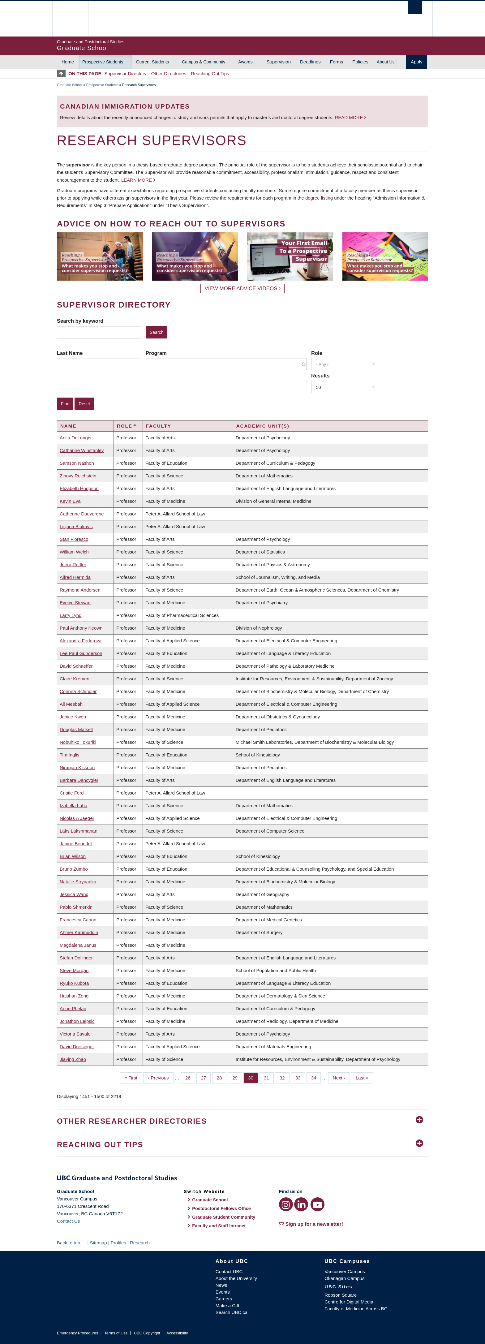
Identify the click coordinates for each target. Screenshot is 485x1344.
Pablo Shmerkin (76, 907)
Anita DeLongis (75, 437)
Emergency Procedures (77, 1333)
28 (222, 1077)
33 (300, 1077)
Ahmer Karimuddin (79, 932)
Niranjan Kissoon (77, 767)
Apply (417, 61)
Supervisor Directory (126, 73)
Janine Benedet (76, 843)
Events (223, 1291)
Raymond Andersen (80, 589)
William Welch (74, 551)
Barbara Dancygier (79, 780)
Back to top (71, 1242)
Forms (336, 61)
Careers (224, 1298)
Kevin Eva (70, 501)
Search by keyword (80, 321)
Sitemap (98, 1242)
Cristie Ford (72, 792)
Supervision (279, 61)
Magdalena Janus (78, 945)
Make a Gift (227, 1305)
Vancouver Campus (344, 1271)
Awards (245, 61)
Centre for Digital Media (348, 1301)
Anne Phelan (73, 1008)
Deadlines (310, 61)
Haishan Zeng (74, 995)
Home (68, 61)
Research (140, 1242)
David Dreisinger (77, 1046)
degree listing (319, 197)
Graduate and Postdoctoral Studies (242, 1179)
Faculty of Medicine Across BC (355, 1308)
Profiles (118, 1242)
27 (206, 1077)
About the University (236, 1278)
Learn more (136, 180)
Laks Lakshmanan (78, 831)
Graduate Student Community (223, 1217)
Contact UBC (229, 1271)
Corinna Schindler (78, 691)
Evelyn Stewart (75, 602)
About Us (386, 61)
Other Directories (168, 73)
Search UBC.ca (231, 1312)
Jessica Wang (74, 894)
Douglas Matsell (76, 729)
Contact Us (68, 1221)
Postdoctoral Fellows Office (221, 1208)
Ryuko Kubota (74, 983)
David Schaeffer (76, 666)
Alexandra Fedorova (80, 640)
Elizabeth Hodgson (79, 488)
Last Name (70, 353)
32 (285, 1077)
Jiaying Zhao (73, 1059)
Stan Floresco (74, 539)
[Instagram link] (286, 1204)
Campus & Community (203, 61)
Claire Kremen (74, 678)
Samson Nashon (77, 463)
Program (156, 353)
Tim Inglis (69, 754)
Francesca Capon (78, 919)
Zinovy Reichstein (78, 475)
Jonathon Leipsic (77, 1021)
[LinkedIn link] (301, 1204)
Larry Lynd (70, 615)
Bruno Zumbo (74, 869)
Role (316, 353)
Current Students (152, 61)
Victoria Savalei (76, 1033)
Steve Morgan (74, 970)
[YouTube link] (317, 1204)
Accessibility (177, 1333)
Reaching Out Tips (210, 73)
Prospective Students (102, 61)
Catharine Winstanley (82, 450)
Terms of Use (115, 1333)
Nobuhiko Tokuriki (78, 742)
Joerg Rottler (73, 564)
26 (190, 1077)
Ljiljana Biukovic (76, 526)
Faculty (158, 426)
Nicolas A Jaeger (77, 818)
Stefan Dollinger (76, 957)
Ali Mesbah (71, 704)
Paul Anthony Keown (81, 628)
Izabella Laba (73, 805)
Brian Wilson (73, 856)
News (221, 1285)
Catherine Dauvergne (82, 513)
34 (316, 1077)
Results (320, 375)
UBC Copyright (147, 1333)
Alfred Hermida (75, 577)
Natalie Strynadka (78, 881)
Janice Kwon (73, 716)
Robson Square (340, 1295)
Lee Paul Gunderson (81, 653)
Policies (360, 61)
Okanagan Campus (344, 1278)
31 (269, 1077)
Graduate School (70, 85)
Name (68, 426)
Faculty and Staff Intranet (219, 1225)
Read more (349, 117)
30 (253, 1077)
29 (237, 1077)
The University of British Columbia (70, 19)
